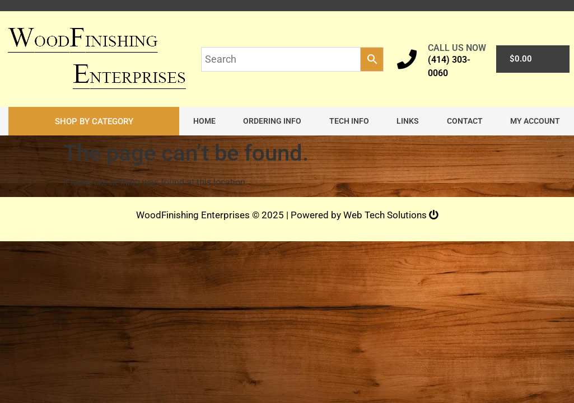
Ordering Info (272, 121)
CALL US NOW (457, 48)
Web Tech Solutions (390, 215)
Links (407, 121)
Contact (465, 121)
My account (535, 121)
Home (204, 121)
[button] (93, 121)
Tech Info (349, 121)
